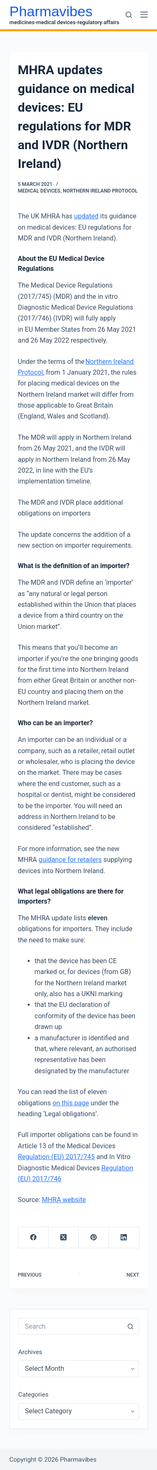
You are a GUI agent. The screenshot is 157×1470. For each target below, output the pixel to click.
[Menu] (144, 14)
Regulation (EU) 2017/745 (56, 1157)
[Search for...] (70, 1326)
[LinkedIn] (124, 1237)
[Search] (129, 15)
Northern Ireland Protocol (100, 191)
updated (86, 216)
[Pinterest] (94, 1237)
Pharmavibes (51, 11)
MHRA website (64, 1200)
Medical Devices (39, 191)
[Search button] (130, 1326)
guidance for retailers (70, 860)
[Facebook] (33, 1237)
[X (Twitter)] (64, 1237)
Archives (30, 1352)
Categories (33, 1394)
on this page (70, 1103)
